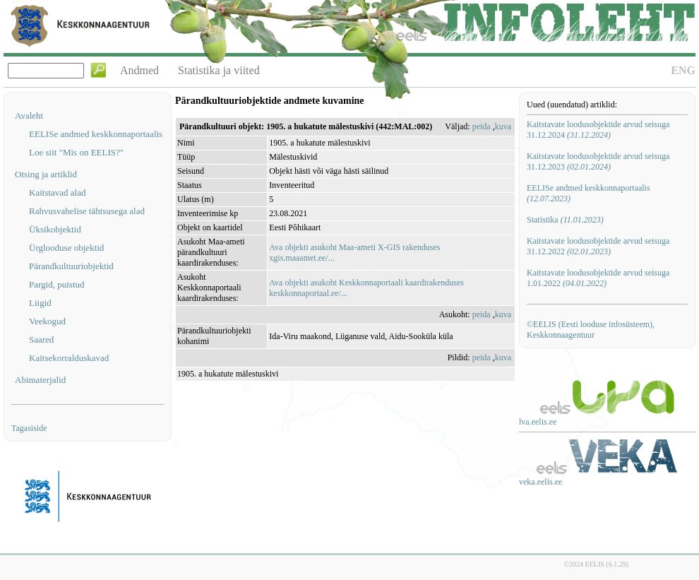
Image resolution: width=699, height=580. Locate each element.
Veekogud (47, 321)
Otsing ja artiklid (46, 174)
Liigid (40, 302)
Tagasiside (29, 428)
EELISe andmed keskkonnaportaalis (95, 134)
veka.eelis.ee (540, 482)
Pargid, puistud (57, 284)
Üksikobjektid (55, 229)
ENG (683, 70)
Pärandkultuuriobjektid (71, 266)
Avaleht (29, 115)
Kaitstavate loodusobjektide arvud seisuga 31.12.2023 (598, 161)
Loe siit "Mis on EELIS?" (76, 152)
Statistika (565, 220)
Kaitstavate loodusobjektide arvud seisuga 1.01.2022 (598, 278)
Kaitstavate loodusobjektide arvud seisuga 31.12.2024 (598, 129)
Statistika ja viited (219, 70)
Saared (41, 339)
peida (481, 126)
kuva (503, 126)
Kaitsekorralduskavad (69, 358)
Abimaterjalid (40, 379)
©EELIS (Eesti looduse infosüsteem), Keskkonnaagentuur (591, 329)
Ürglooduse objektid (66, 247)
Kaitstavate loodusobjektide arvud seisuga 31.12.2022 (598, 246)
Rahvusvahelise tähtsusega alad (87, 211)
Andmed (139, 70)
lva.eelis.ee (537, 422)
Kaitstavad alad (57, 192)
